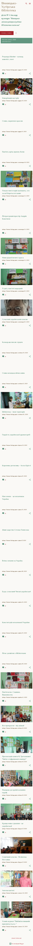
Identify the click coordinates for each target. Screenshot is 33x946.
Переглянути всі (6, 41)
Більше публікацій (16, 938)
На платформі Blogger (16, 943)
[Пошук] (26, 3)
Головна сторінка (6, 33)
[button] (30, 73)
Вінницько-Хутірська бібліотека (9, 6)
